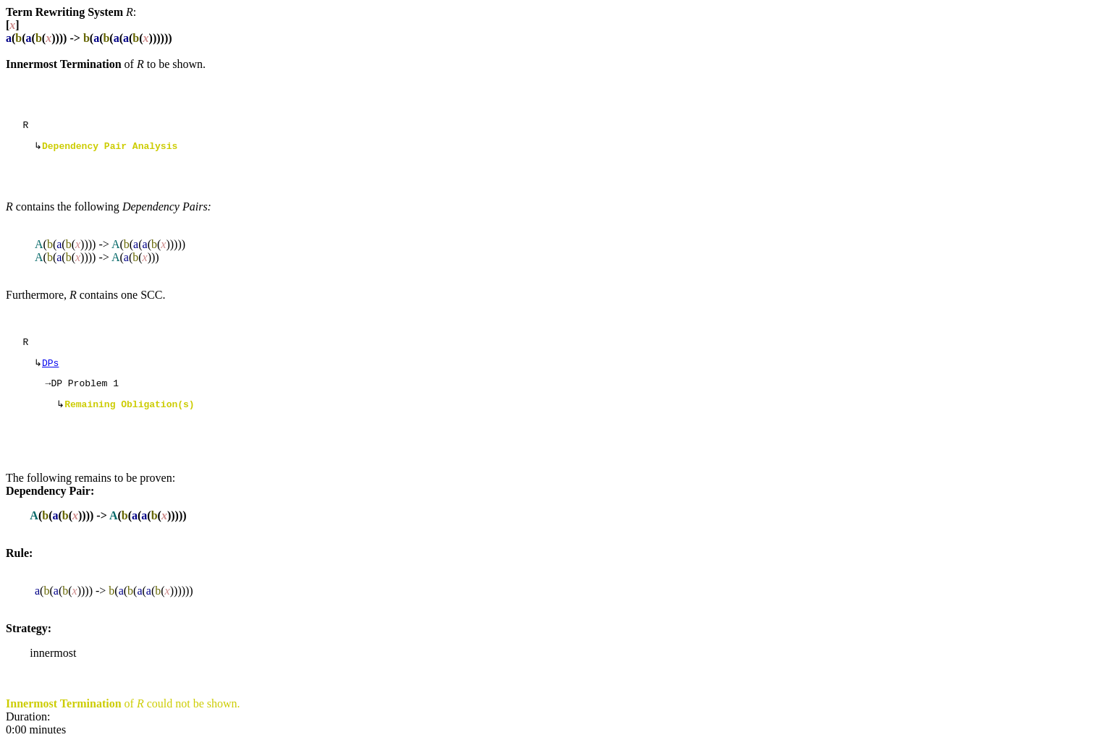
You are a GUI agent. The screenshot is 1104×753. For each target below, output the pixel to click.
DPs (50, 369)
